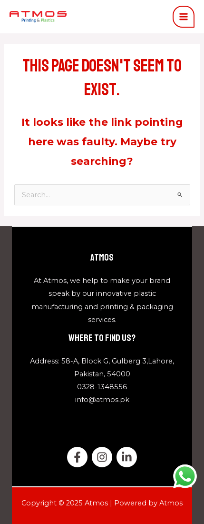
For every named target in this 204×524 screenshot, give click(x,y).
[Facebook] (77, 457)
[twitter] (102, 457)
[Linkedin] (127, 457)
